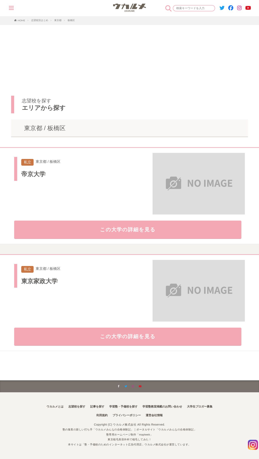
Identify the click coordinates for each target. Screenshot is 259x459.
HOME (21, 20)
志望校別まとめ (39, 20)
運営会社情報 (157, 415)
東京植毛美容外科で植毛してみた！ (129, 439)
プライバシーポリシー (126, 415)
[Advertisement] (129, 65)
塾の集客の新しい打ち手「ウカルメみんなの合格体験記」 (96, 429)
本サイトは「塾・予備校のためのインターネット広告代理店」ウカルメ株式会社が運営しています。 (130, 444)
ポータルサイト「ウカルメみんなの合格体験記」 (169, 429)
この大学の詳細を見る (129, 231)
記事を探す (93, 406)
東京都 (58, 20)
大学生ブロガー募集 (208, 406)
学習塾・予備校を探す (122, 406)
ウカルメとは (46, 406)
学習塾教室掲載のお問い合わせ (166, 406)
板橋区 (71, 20)
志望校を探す (70, 406)
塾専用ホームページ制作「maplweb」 (129, 434)
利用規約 (98, 415)
